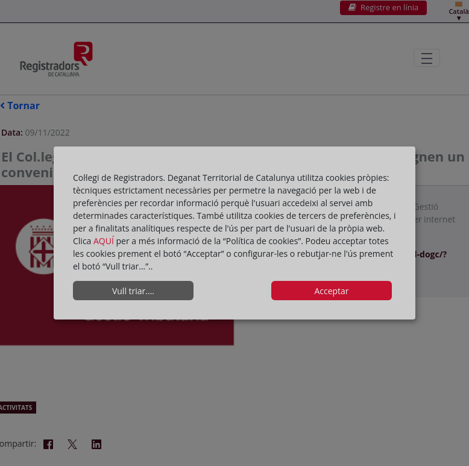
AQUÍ (104, 241)
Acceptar (331, 291)
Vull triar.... (133, 291)
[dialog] (234, 233)
